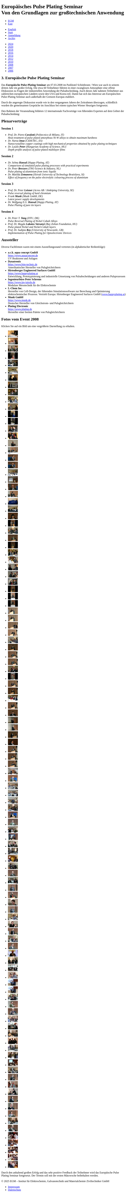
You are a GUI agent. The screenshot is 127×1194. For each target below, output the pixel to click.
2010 (10, 61)
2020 (10, 47)
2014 (10, 55)
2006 (10, 70)
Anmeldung (14, 35)
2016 (10, 53)
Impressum (14, 1186)
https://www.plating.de (20, 309)
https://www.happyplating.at (23, 273)
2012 (10, 58)
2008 (10, 64)
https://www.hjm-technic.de (22, 264)
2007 (10, 67)
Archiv (11, 38)
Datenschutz (14, 1189)
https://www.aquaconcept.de (23, 255)
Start (10, 32)
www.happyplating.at (113, 294)
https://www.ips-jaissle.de (21, 282)
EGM (11, 20)
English (12, 29)
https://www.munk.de (19, 300)
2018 (10, 50)
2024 (10, 44)
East (10, 23)
